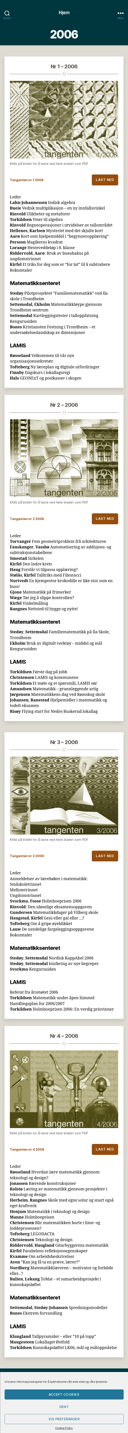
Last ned (105, 180)
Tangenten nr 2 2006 (27, 519)
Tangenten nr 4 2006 (27, 1149)
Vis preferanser (64, 1419)
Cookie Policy (64, 1428)
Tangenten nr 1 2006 (27, 180)
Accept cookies (64, 1394)
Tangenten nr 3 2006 (27, 856)
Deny (64, 1407)
